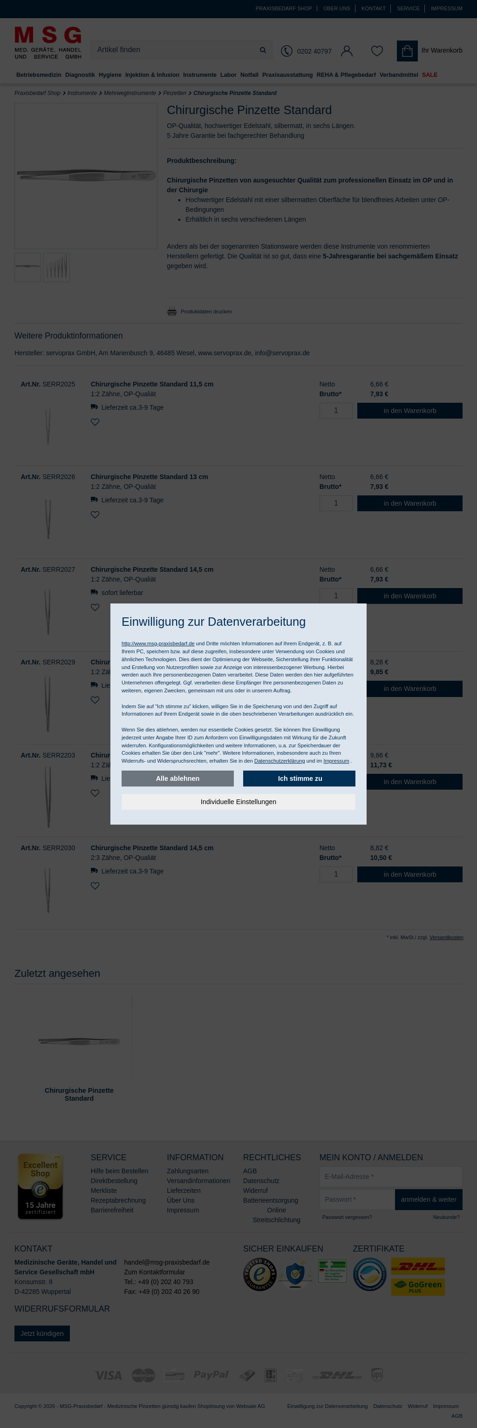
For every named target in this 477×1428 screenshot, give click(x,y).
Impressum (336, 761)
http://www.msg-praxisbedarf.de (158, 643)
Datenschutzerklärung (279, 761)
